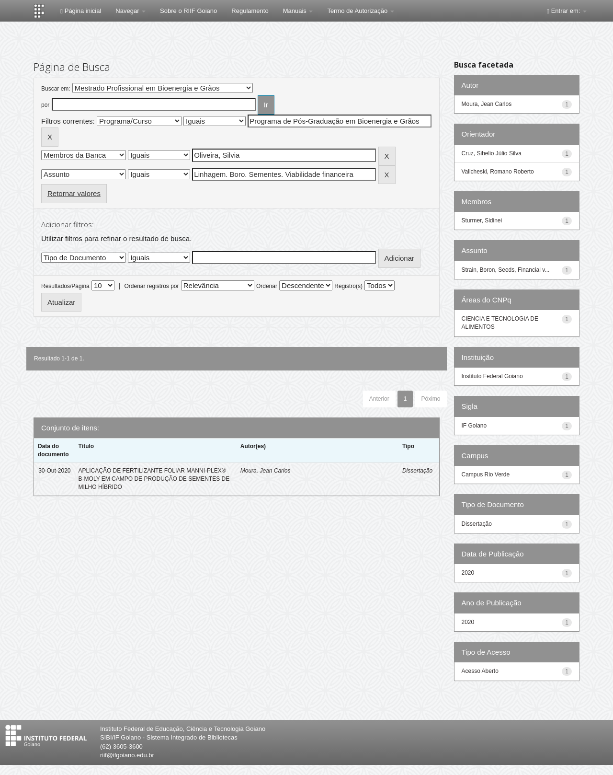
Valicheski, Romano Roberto (498, 171)
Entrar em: (567, 10)
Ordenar (266, 286)
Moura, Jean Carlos (265, 470)
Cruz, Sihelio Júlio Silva (492, 153)
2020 (468, 572)
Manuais (298, 10)
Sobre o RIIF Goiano (188, 10)
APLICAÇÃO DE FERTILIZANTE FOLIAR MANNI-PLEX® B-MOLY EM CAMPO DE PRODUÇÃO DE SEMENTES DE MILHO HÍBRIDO (154, 478)
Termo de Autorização (360, 10)
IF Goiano (474, 425)
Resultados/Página (65, 286)
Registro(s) (348, 286)
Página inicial (80, 10)
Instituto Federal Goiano (492, 376)
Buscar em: (55, 88)
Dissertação (417, 470)
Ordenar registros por (151, 286)
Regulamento (249, 10)
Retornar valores (74, 193)
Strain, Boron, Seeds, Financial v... (506, 269)
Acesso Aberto (480, 671)
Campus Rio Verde (486, 474)
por (45, 105)
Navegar (130, 10)
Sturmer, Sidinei (482, 220)
